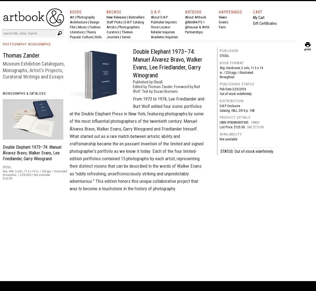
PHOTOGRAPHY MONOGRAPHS (27, 44)
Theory (91, 32)
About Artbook (195, 17)
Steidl (224, 56)
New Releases (116, 17)
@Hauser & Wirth (197, 27)
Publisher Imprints (164, 22)
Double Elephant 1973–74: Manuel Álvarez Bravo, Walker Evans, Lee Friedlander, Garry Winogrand (32, 153)
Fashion (94, 27)
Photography (86, 17)
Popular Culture (81, 37)
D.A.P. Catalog (134, 22)
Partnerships (194, 32)
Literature (77, 32)
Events (223, 22)
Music (82, 27)
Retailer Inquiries (163, 32)
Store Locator (160, 27)
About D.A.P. (159, 17)
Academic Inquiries (164, 37)
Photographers (129, 27)
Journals (113, 37)
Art (72, 17)
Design (94, 22)
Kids (98, 37)
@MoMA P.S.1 (195, 22)
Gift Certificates (265, 23)
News (223, 17)
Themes (127, 32)
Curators (113, 32)
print (307, 48)
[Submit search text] (60, 33)
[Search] (29, 33)
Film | (74, 27)
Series (126, 37)
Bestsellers (137, 17)
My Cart (259, 17)
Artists (111, 27)
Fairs (222, 27)
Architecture (78, 22)
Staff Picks (114, 22)
